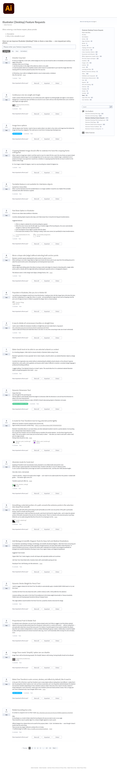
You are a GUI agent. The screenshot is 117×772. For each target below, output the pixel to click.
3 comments (26, 133)
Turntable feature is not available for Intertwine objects (32, 184)
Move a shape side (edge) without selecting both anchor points (35, 255)
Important (48, 83)
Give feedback (89, 111)
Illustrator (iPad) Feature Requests (93, 124)
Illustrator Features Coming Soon (93, 128)
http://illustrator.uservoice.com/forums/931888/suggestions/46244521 (55, 712)
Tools (20, 78)
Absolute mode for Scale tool (23, 462)
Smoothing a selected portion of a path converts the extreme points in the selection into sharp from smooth (42, 506)
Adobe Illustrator (90, 133)
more (24, 75)
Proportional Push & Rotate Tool (24, 620)
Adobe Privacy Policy (81, 767)
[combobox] (96, 107)
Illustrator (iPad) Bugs (90, 122)
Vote (6, 62)
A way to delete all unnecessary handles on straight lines (33, 323)
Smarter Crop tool (18, 58)
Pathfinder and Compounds (88, 76)
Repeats (84, 82)
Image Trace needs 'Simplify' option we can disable (31, 652)
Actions (84, 39)
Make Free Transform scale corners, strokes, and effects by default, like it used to (41, 679)
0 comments (15, 194)
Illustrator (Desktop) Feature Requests (95, 118)
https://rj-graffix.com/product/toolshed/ (37, 729)
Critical (58, 83)
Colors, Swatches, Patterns (88, 52)
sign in (94, 21)
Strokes (84, 91)
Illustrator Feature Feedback (92, 126)
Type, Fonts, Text (86, 97)
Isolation (84, 65)
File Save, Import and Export (89, 58)
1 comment (14, 78)
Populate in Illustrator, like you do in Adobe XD (29, 292)
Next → (55, 748)
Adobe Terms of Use (71, 767)
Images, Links (85, 63)
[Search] (110, 106)
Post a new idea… (86, 32)
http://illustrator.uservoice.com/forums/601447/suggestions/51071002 (30, 327)
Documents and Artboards (88, 54)
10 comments (15, 567)
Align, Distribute (86, 41)
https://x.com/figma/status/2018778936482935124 (48, 425)
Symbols (84, 93)
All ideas (84, 34)
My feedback (24, 51)
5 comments (15, 108)
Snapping (84, 89)
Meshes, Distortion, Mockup (88, 71)
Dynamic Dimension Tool (21, 390)
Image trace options (19, 125)
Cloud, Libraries (85, 50)
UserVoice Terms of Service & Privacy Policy (57, 767)
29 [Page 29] (46, 748)
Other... (83, 73)
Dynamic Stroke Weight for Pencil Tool (26, 583)
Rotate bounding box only (21, 710)
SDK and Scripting (86, 84)
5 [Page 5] (40, 748)
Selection (84, 86)
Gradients (84, 60)
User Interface (85, 99)
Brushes (84, 45)
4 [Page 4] (37, 748)
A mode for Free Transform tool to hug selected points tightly (34, 421)
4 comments (15, 662)
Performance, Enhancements (89, 78)
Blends (83, 43)
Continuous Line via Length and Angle (26, 95)
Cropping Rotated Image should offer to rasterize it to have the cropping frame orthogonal (40, 151)
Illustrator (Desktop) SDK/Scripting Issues (95, 120)
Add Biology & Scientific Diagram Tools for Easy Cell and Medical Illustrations (40, 541)
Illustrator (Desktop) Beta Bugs (93, 113)
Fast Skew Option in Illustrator (23, 210)
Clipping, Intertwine (87, 47)
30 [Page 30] (50, 748)
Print (83, 80)
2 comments (15, 306)
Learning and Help (86, 69)
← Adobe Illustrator (7, 25)
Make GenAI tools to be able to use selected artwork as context (35, 349)
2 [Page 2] (32, 748)
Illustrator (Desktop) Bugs (91, 115)
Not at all (37, 83)
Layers (83, 67)
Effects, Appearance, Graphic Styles (90, 56)
